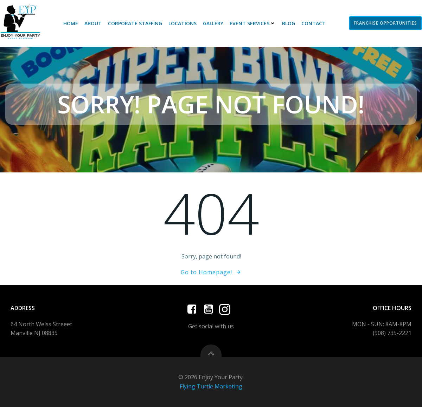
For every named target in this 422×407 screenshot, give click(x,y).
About (93, 23)
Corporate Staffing (135, 23)
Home (70, 23)
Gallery (213, 23)
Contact (313, 23)
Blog (288, 23)
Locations (182, 23)
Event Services (253, 23)
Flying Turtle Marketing (211, 386)
